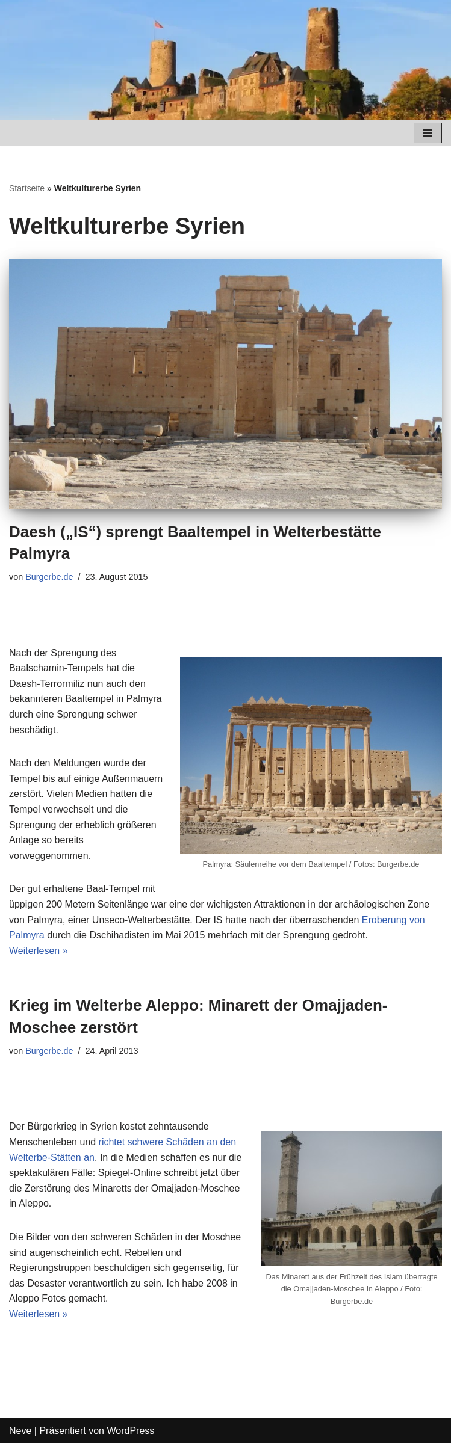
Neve (20, 1431)
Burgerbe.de (49, 577)
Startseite (27, 188)
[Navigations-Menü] (428, 133)
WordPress (130, 1431)
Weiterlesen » (38, 951)
